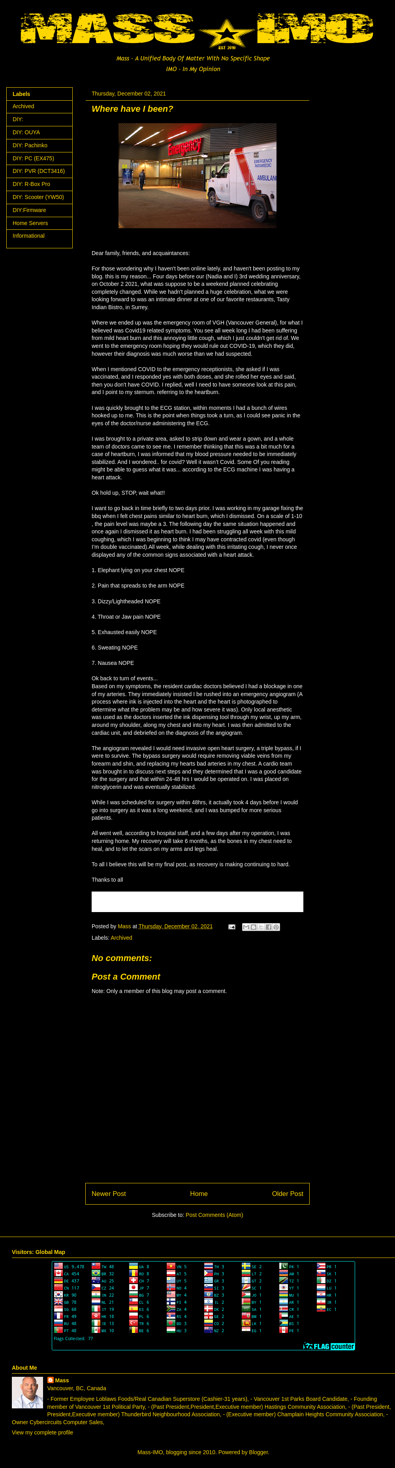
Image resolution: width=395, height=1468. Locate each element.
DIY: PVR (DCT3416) (39, 171)
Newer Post (109, 1194)
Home (199, 1194)
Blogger (258, 1452)
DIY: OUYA (26, 132)
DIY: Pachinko (30, 145)
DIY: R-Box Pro (31, 184)
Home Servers (30, 223)
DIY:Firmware (29, 210)
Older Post (287, 1194)
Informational (29, 236)
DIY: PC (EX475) (33, 158)
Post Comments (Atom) (214, 1215)
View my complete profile (42, 1432)
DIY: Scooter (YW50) (38, 197)
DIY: (18, 119)
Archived (121, 938)
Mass (62, 1380)
